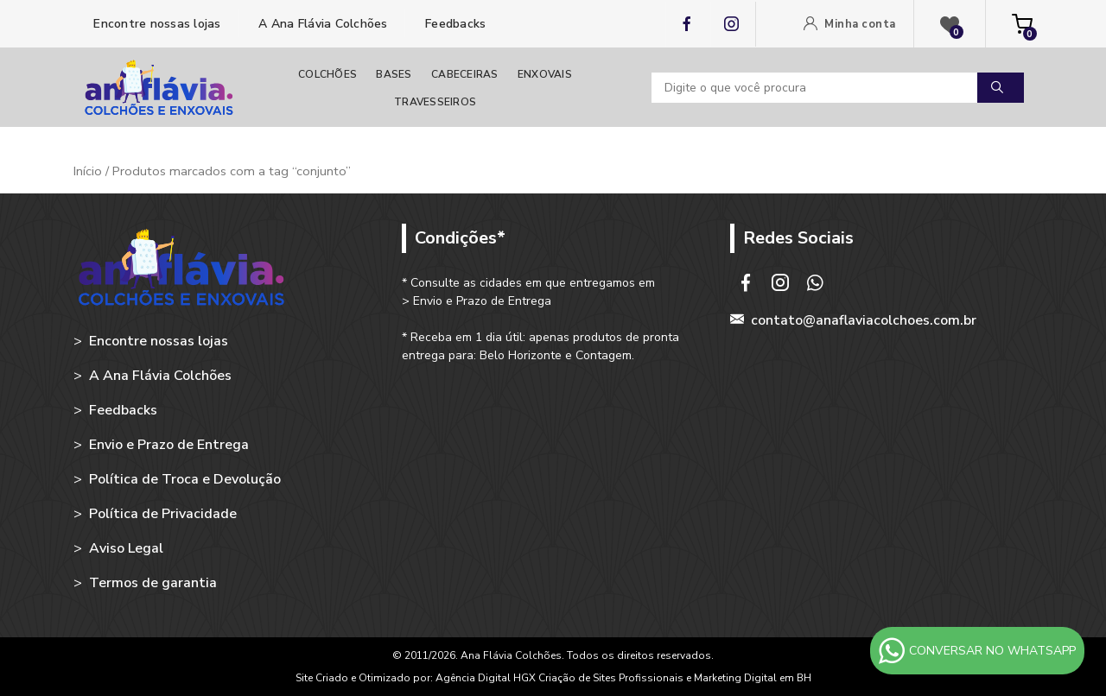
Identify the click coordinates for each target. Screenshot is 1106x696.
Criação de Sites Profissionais (610, 678)
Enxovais (545, 74)
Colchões (327, 74)
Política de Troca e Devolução (185, 479)
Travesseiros (435, 102)
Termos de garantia (153, 582)
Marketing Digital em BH (752, 678)
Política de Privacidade (163, 513)
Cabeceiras (465, 74)
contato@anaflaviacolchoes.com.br (863, 320)
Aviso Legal (126, 548)
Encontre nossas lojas (155, 24)
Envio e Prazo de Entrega (169, 444)
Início (87, 171)
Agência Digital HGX (486, 678)
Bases (393, 74)
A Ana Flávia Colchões (321, 24)
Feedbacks (454, 24)
